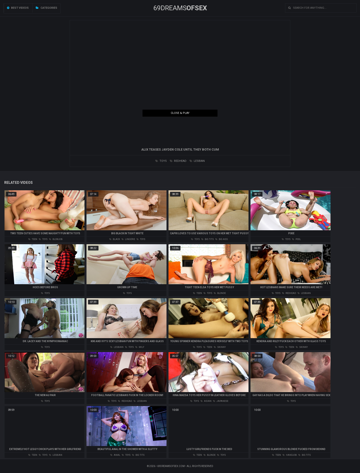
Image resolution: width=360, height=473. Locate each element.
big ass (221, 239)
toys (161, 161)
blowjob (55, 239)
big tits (207, 239)
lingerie (128, 239)
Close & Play (180, 113)
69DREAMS (180, 8)
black (114, 239)
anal (115, 455)
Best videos (18, 7)
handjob (289, 455)
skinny (220, 347)
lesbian (197, 161)
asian (206, 401)
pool (296, 239)
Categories (46, 7)
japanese (220, 401)
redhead (178, 161)
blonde (220, 293)
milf (139, 347)
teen (32, 239)
